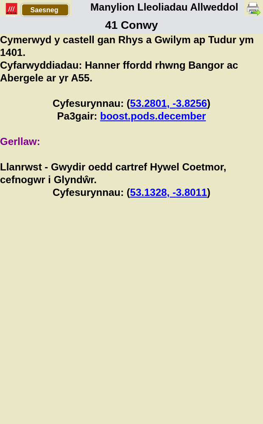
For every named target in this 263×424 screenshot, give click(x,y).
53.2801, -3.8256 (168, 103)
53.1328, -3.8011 (168, 192)
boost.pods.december (153, 116)
